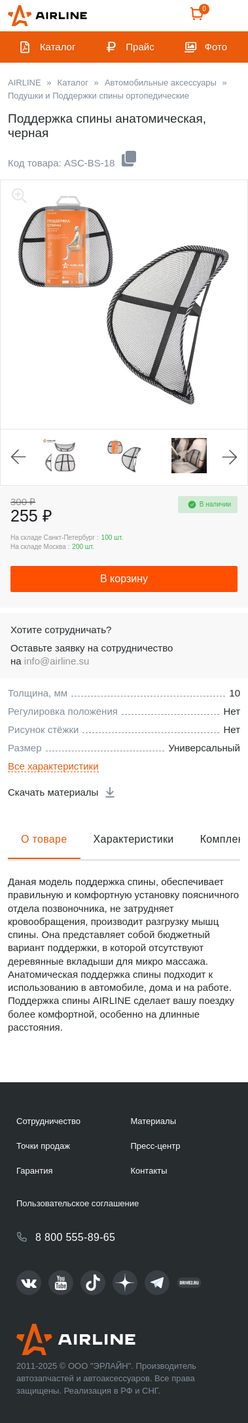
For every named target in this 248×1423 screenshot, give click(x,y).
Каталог (58, 46)
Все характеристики (53, 766)
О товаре (44, 839)
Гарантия (34, 1171)
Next (230, 457)
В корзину (124, 578)
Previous (18, 457)
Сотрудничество (48, 1121)
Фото (216, 46)
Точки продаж (43, 1146)
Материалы (153, 1121)
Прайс (140, 46)
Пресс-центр (155, 1146)
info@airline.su (56, 660)
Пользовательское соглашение (77, 1203)
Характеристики (134, 839)
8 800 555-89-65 (75, 1237)
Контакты (148, 1171)
